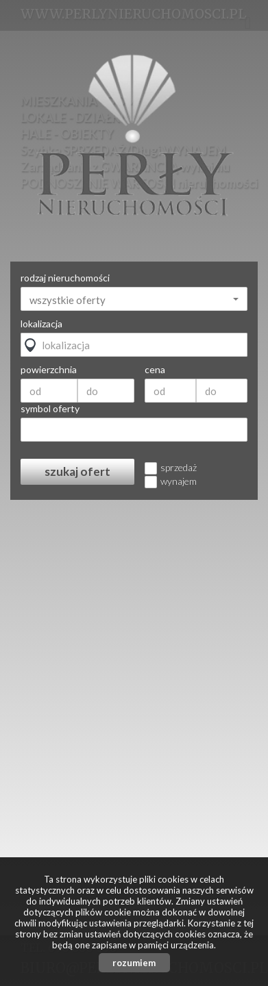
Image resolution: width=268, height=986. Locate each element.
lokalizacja (41, 323)
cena (155, 369)
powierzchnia (49, 369)
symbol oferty (50, 408)
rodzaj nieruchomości (65, 278)
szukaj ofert (77, 471)
